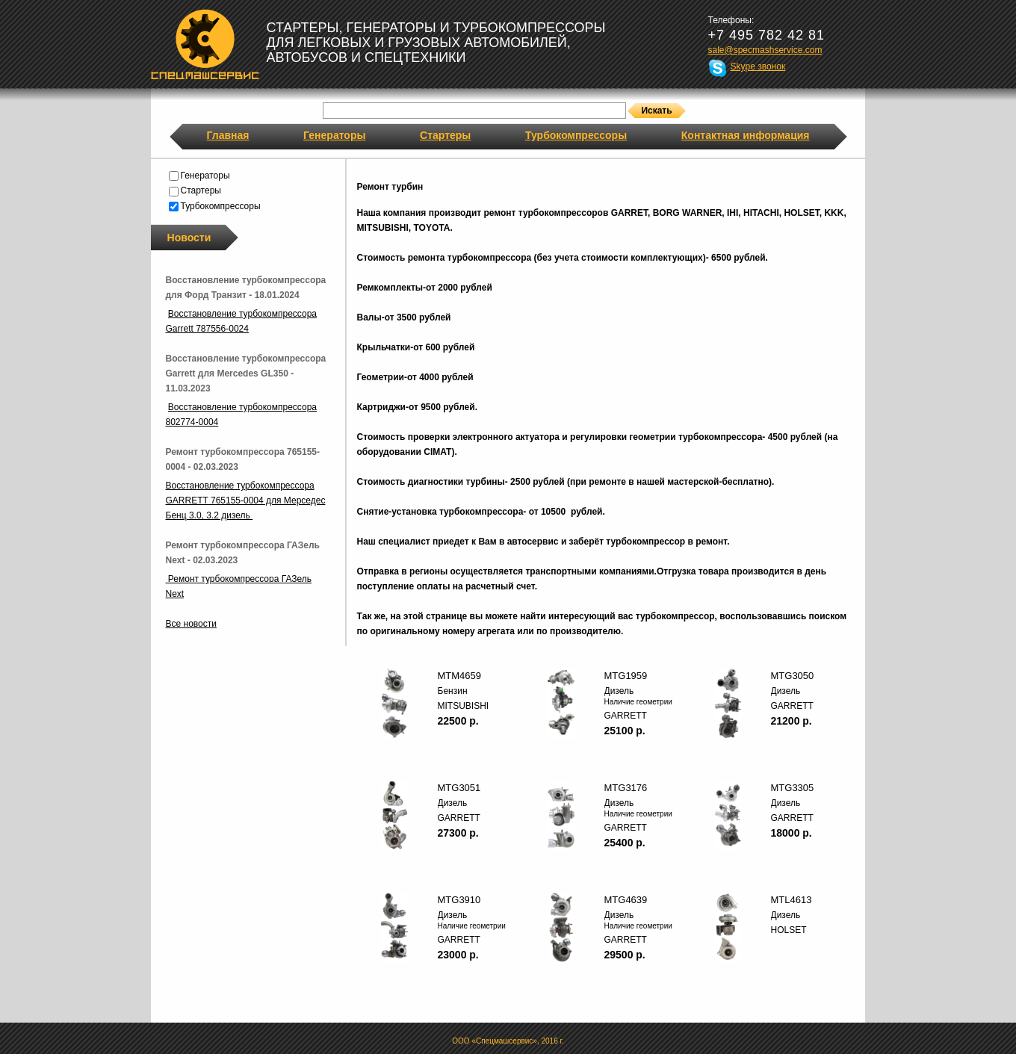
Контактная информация (745, 135)
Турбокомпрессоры (576, 135)
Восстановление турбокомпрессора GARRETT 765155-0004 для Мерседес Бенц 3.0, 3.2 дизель (246, 500)
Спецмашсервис (205, 44)
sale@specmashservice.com (765, 50)
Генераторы (334, 135)
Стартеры (445, 135)
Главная (228, 135)
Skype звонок (758, 66)
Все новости (191, 624)
